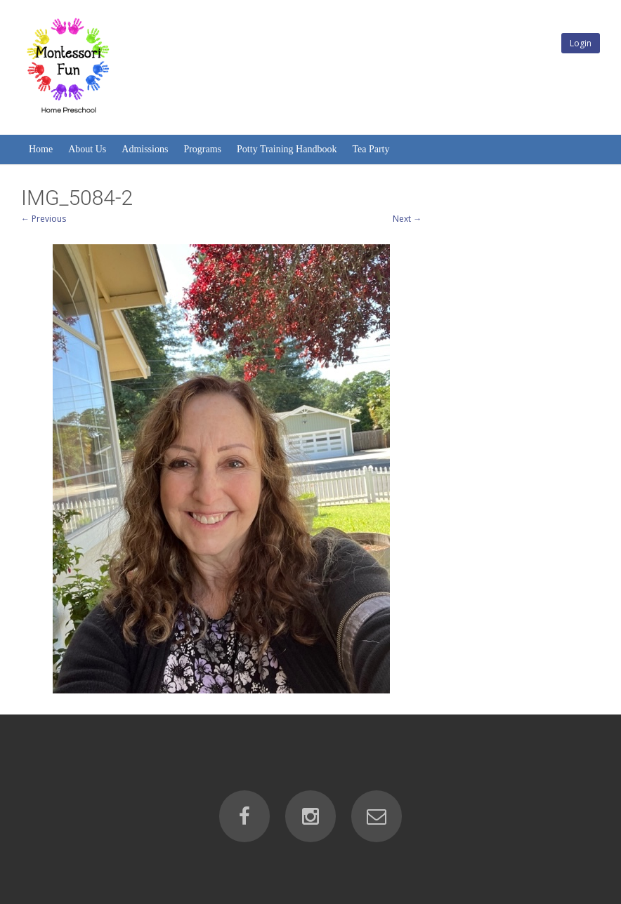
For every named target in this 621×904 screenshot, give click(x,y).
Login (580, 43)
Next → (407, 219)
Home (41, 149)
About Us (87, 149)
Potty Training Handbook (286, 149)
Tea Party (370, 149)
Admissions (145, 149)
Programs (202, 149)
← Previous (43, 219)
